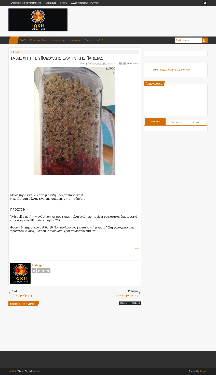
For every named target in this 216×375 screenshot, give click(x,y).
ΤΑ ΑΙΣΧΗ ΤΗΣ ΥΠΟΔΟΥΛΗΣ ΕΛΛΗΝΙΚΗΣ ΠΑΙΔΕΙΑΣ (56, 58)
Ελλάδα (22, 40)
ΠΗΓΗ (137, 248)
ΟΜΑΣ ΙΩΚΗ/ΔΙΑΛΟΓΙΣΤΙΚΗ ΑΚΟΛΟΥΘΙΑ (171, 70)
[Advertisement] (146, 16)
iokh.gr (84, 63)
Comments (176, 122)
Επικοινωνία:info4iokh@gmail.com (25, 3)
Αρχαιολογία (75, 40)
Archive (196, 122)
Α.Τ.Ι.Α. (100, 40)
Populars (155, 121)
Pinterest (48, 270)
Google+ (43, 270)
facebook (205, 3)
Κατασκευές (50, 3)
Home (13, 40)
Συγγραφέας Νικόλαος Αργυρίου (85, 3)
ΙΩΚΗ (11, 371)
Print (129, 63)
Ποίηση (63, 3)
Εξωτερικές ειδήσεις (39, 40)
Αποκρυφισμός (58, 40)
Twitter (39, 270)
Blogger (123, 303)
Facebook (34, 270)
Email (136, 63)
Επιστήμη (89, 40)
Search (205, 40)
